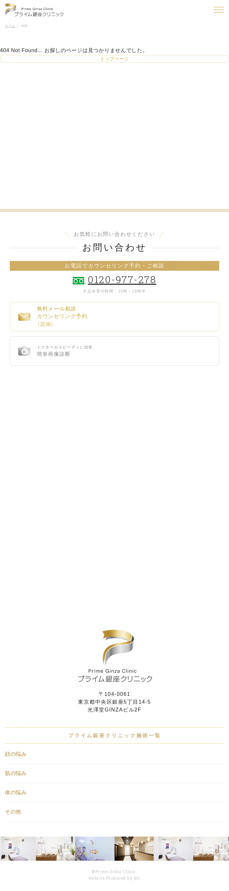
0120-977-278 (122, 279)
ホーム (10, 26)
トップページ (114, 58)
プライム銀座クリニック (114, 656)
